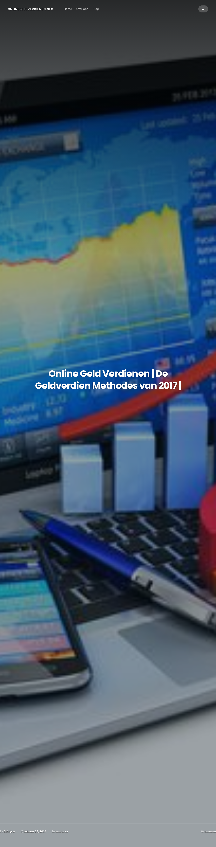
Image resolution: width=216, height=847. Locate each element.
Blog (107, 11)
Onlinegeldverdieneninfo (36, 11)
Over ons (94, 11)
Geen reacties (207, 831)
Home (79, 11)
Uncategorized (65, 831)
